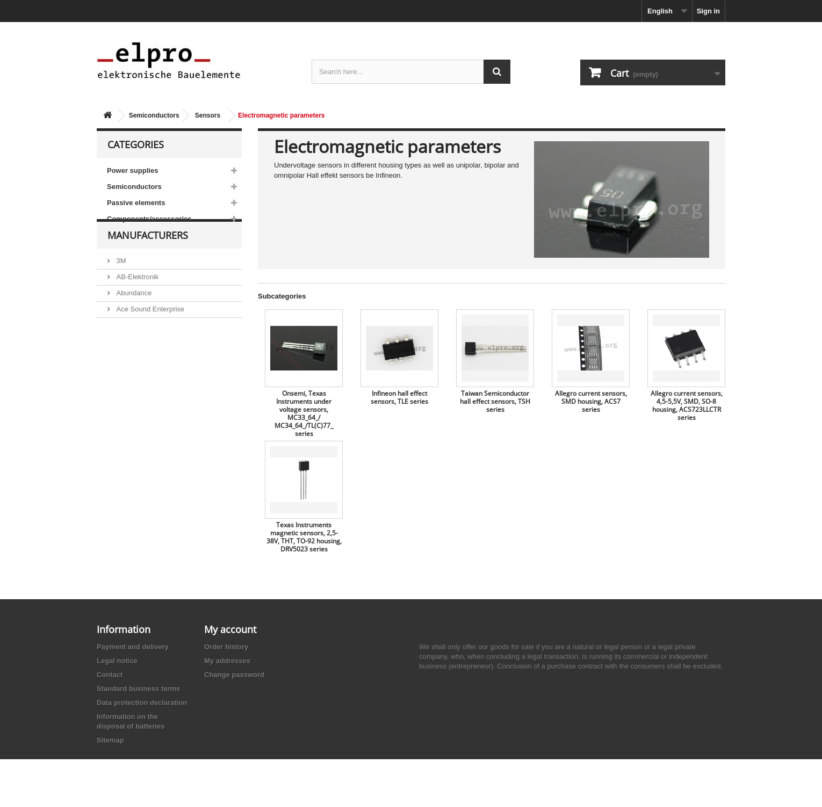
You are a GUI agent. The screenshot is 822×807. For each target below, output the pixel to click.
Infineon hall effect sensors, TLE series (399, 397)
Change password (234, 675)
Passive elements (136, 203)
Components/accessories (149, 219)
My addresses (227, 661)
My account (230, 629)
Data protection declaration (142, 703)
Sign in (708, 11)
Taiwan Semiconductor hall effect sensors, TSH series (495, 401)
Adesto (126, 361)
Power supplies (132, 170)
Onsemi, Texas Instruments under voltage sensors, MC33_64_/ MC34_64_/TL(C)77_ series (304, 413)
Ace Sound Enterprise (149, 328)
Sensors (207, 115)
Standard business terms (138, 689)
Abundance (133, 312)
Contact (109, 675)
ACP (122, 344)
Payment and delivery (133, 647)
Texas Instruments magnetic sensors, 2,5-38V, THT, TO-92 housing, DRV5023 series (304, 537)
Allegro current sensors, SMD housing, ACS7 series (591, 401)
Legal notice (117, 661)
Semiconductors (154, 115)
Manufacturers (147, 258)
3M (120, 280)
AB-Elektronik (136, 296)
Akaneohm (132, 377)
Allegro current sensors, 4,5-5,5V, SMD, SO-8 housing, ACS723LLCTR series (687, 405)
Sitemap (110, 740)
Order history (226, 647)
